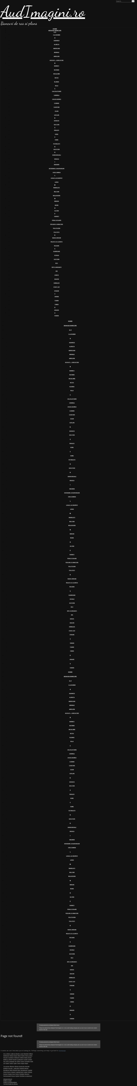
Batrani (56, 70)
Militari (56, 191)
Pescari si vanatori (56, 224)
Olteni (56, 210)
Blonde (56, 82)
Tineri (57, 304)
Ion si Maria (57, 172)
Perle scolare (56, 220)
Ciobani (56, 103)
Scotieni (56, 259)
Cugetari (57, 107)
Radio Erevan (56, 238)
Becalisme (56, 74)
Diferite (56, 120)
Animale (56, 52)
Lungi (57, 182)
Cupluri (56, 115)
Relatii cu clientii (57, 241)
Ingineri (56, 164)
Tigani (57, 300)
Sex (57, 271)
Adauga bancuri (54, 30)
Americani (56, 48)
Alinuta (56, 44)
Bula (56, 85)
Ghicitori (56, 149)
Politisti (57, 232)
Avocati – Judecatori (57, 60)
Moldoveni (56, 195)
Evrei (56, 134)
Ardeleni (57, 56)
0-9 (55, 32)
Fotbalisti (56, 144)
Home (55, 29)
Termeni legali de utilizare (10, 1084)
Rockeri (56, 245)
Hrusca (56, 159)
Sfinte (57, 275)
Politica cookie (7, 1080)
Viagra (56, 315)
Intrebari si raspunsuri (56, 168)
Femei (56, 140)
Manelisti (56, 187)
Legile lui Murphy (56, 178)
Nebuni (56, 201)
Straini (56, 291)
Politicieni (56, 228)
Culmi (57, 111)
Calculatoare (56, 91)
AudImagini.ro (43, 11)
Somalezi (57, 283)
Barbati (56, 66)
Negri (56, 205)
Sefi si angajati (57, 267)
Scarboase (56, 251)
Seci (56, 263)
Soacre (56, 279)
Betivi (57, 78)
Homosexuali (56, 155)
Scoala (56, 255)
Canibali (56, 95)
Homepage (62, 1050)
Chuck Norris (56, 99)
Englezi (56, 130)
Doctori (56, 124)
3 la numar (56, 35)
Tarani (56, 296)
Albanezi (57, 40)
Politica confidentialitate (10, 1082)
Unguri (56, 310)
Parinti (56, 216)
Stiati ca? (56, 287)
